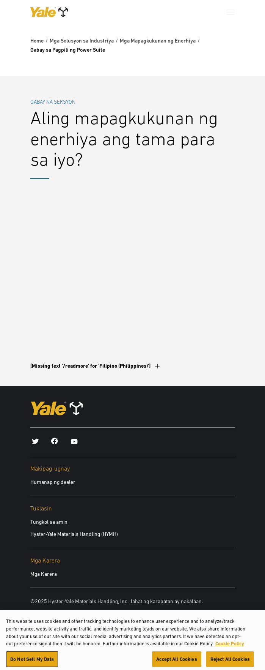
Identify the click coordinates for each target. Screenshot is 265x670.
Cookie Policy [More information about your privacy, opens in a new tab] (229, 646)
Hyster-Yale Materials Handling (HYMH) (74, 534)
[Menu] (230, 12)
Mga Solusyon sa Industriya (82, 41)
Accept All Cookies (176, 661)
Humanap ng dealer (52, 482)
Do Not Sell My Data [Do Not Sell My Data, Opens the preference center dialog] (32, 661)
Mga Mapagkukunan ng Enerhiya (158, 41)
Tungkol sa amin (48, 522)
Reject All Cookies (230, 661)
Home (37, 41)
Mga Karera (43, 574)
